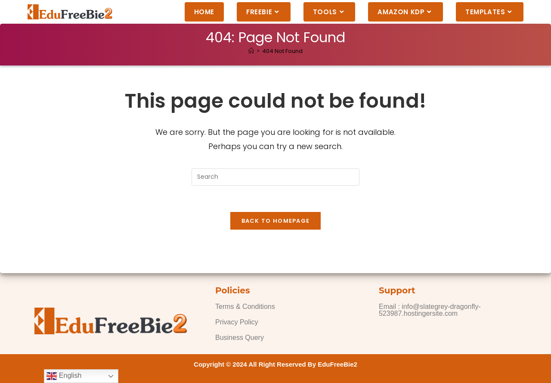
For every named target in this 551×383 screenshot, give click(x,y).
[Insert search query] (275, 177)
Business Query (239, 337)
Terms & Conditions (245, 306)
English (63, 376)
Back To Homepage (275, 221)
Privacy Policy (236, 322)
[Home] (251, 51)
